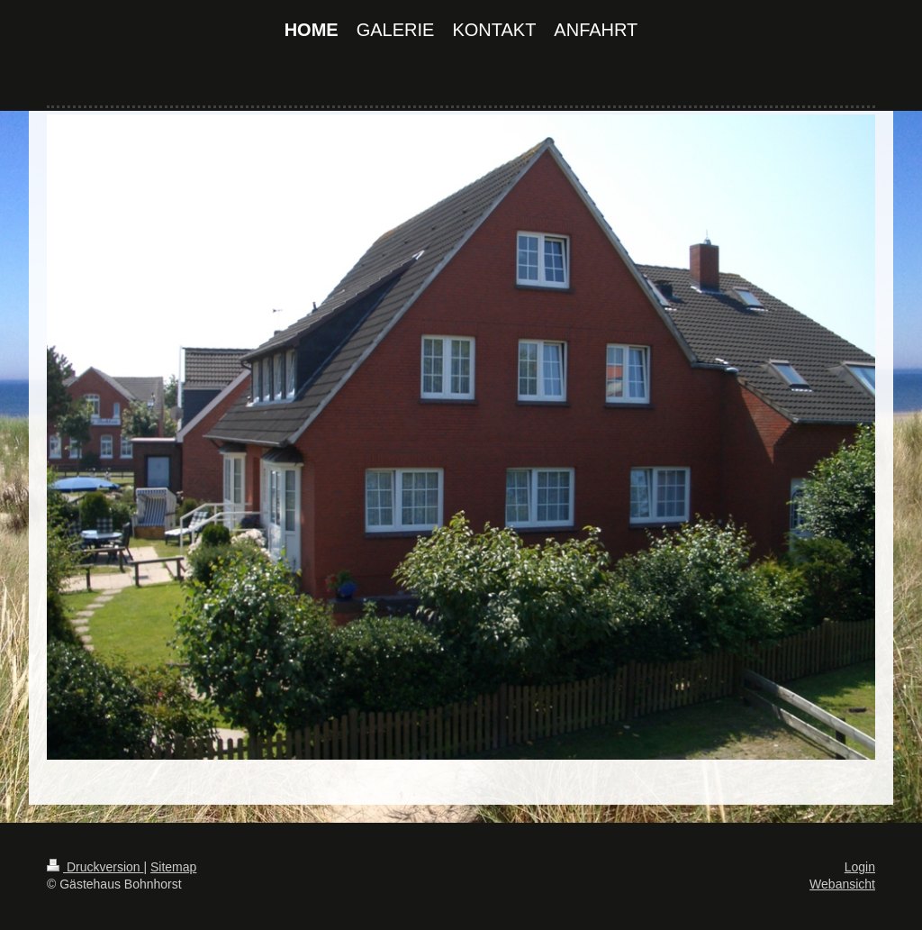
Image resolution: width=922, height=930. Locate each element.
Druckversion (95, 867)
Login (860, 867)
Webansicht (842, 884)
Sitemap (173, 867)
